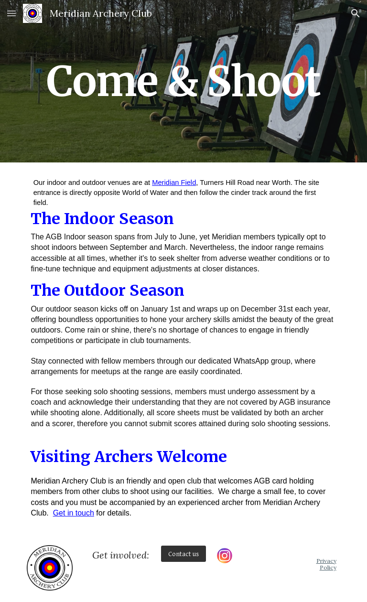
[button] (11, 13)
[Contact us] (183, 554)
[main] (183, 81)
